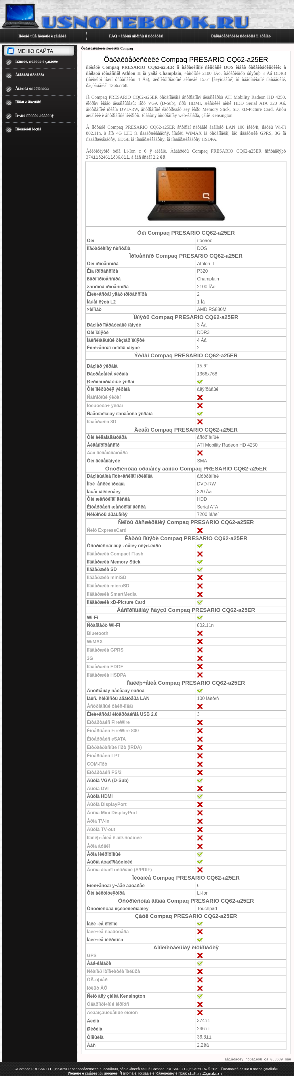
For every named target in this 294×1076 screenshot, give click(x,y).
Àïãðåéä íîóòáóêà (29, 75)
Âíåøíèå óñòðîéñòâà (32, 88)
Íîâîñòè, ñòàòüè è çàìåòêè (36, 61)
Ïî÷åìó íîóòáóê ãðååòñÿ (34, 115)
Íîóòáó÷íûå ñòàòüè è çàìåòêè (42, 36)
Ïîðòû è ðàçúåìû (28, 102)
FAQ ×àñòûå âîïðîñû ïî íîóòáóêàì (136, 36)
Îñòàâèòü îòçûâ (28, 129)
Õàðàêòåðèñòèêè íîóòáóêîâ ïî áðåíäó (241, 36)
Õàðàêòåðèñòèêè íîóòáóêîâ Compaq (107, 48)
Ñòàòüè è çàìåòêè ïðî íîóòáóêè (93, 1071)
